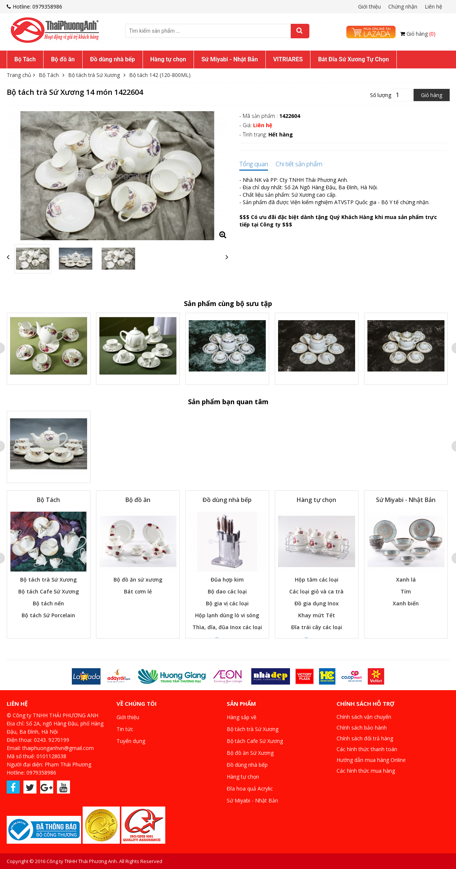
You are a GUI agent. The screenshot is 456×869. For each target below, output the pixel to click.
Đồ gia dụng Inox (316, 603)
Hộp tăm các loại (316, 579)
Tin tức (125, 729)
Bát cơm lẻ (138, 591)
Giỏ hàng (421, 33)
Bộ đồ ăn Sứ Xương (250, 752)
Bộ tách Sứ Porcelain (48, 615)
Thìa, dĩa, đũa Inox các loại (227, 627)
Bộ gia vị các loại (227, 603)
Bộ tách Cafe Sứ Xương (48, 591)
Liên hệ (433, 6)
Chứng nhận (402, 6)
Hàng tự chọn (168, 59)
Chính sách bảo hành (362, 727)
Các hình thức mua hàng (366, 770)
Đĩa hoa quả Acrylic (250, 788)
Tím (406, 591)
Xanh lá (406, 579)
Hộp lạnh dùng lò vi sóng (227, 615)
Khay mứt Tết (316, 615)
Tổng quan (253, 164)
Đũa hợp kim (227, 579)
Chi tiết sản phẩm (298, 164)
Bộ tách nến (48, 603)
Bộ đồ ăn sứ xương (138, 579)
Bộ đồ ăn (63, 59)
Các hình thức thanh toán (367, 749)
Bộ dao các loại (227, 591)
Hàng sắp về (241, 717)
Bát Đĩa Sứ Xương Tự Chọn (353, 59)
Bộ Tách (25, 59)
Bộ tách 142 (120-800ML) (160, 74)
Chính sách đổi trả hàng (365, 738)
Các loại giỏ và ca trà (316, 591)
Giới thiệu (369, 6)
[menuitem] (25, 59)
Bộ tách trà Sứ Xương (94, 74)
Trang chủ (19, 74)
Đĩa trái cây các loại (316, 627)
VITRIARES (288, 59)
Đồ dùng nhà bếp (112, 59)
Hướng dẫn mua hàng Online (371, 759)
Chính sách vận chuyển (364, 716)
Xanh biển (406, 603)
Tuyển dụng (131, 740)
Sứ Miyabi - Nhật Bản (229, 59)
